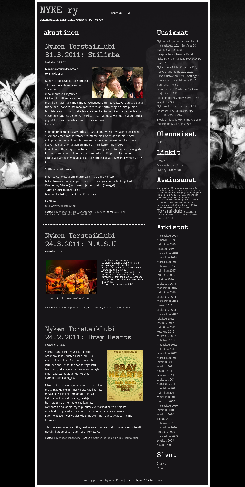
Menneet (61, 212)
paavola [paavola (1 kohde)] (196, 200)
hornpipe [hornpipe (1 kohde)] (191, 193)
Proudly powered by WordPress (102, 480)
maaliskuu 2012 (167, 344)
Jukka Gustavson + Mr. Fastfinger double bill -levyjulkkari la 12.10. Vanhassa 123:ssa (178, 80)
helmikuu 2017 (166, 270)
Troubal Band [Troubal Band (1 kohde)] (190, 212)
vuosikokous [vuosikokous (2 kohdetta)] (185, 214)
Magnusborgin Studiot (171, 165)
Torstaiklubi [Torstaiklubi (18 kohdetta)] (170, 211)
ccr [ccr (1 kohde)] (158, 193)
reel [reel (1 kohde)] (193, 202)
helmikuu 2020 (166, 244)
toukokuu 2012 (166, 336)
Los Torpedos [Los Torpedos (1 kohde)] (183, 197)
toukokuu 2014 (166, 296)
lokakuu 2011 (165, 362)
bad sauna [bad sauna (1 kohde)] (189, 188)
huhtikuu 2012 (166, 340)
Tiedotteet (99, 212)
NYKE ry (59, 10)
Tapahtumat (85, 212)
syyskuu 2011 (165, 366)
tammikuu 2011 (167, 397)
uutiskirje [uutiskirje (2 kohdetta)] (162, 214)
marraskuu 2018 (167, 253)
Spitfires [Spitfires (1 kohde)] (177, 207)
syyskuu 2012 (165, 322)
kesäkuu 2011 (165, 375)
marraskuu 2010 (167, 405)
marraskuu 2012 (167, 314)
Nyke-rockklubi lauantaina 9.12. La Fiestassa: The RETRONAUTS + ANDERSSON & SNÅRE (178, 111)
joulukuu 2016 (166, 275)
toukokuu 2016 (166, 283)
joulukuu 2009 (166, 432)
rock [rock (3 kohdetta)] (176, 204)
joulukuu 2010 (166, 401)
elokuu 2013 (164, 305)
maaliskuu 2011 (167, 388)
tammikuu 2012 (167, 353)
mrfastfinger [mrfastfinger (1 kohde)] (179, 200)
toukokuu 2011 (166, 379)
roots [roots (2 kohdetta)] (194, 204)
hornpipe (108, 438)
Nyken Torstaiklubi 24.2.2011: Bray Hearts (88, 333)
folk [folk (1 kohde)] (169, 193)
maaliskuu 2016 (167, 288)
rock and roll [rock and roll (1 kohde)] (185, 205)
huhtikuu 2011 (166, 383)
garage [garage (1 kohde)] (183, 193)
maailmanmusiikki (55, 214)
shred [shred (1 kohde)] (159, 207)
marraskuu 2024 (167, 235)
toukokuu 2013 (166, 309)
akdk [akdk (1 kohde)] (159, 188)
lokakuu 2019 (165, 248)
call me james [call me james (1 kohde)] (195, 190)
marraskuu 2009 (167, 436)
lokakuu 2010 (165, 410)
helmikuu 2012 (166, 349)
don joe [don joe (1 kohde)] (163, 193)
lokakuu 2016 (165, 279)
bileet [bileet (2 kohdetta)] (165, 190)
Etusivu (116, 13)
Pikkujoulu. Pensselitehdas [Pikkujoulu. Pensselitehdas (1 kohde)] (169, 202)
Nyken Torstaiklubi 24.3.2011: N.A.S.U (80, 240)
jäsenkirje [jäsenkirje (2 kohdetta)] (192, 195)
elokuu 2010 (164, 418)
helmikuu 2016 (166, 292)
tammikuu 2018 (167, 257)
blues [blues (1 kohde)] (171, 190)
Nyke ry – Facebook (169, 170)
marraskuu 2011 (167, 357)
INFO (129, 13)
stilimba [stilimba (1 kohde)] (185, 207)
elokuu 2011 (164, 371)
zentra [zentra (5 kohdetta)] (168, 218)
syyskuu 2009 (165, 440)
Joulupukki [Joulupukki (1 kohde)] (181, 195)
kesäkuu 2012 (165, 331)
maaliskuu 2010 (167, 427)
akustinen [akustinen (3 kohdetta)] (168, 187)
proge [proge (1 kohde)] (183, 202)
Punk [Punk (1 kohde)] (189, 202)
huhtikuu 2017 (166, 266)
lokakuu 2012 (165, 318)
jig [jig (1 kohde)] (175, 195)
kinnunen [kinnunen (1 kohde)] (172, 197)
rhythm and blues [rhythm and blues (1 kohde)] (165, 205)
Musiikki (72, 212)
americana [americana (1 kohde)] (179, 188)
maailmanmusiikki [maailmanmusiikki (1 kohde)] (165, 200)
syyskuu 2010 (165, 414)
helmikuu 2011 (166, 392)
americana (109, 307)
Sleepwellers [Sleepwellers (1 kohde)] (167, 207)
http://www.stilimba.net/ (60, 205)
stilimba (71, 214)
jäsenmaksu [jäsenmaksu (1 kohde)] (162, 197)
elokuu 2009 (164, 445)
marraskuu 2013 (167, 301)
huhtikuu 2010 (166, 423)
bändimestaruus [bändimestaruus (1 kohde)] (182, 190)
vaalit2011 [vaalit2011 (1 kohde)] (172, 215)
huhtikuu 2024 (166, 240)
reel (121, 438)
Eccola (161, 161)
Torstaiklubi (84, 214)
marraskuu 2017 (167, 262)
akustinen (120, 212)
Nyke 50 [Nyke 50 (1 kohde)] (188, 200)
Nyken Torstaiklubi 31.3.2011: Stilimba (82, 50)
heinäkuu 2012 (166, 327)
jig (116, 438)
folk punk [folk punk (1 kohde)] (176, 193)
